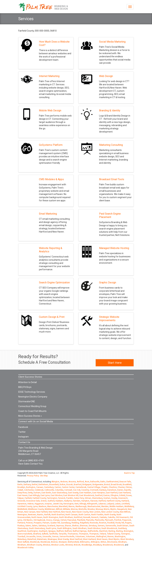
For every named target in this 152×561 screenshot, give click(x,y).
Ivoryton (48, 504)
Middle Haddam (116, 506)
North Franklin (97, 514)
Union (39, 536)
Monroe (74, 509)
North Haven (36, 517)
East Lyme (45, 495)
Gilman (88, 498)
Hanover (93, 501)
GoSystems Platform (51, 144)
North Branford (57, 514)
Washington (120, 536)
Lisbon (118, 504)
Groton (44, 501)
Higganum (39, 504)
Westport (63, 542)
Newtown (32, 514)
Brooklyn (21, 487)
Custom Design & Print (51, 316)
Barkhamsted (112, 482)
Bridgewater (98, 484)
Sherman (84, 526)
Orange (56, 520)
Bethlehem (43, 484)
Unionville (46, 536)
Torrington (125, 534)
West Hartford (76, 539)
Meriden (105, 506)
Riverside (94, 523)
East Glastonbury (59, 493)
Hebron (30, 504)
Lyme (35, 506)
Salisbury (42, 526)
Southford (21, 531)
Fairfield (28, 498)
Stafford (59, 531)
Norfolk (47, 514)
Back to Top (129, 473)
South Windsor (94, 528)
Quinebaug (66, 523)
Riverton (102, 523)
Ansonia (72, 482)
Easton (106, 495)
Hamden (76, 501)
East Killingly (34, 495)
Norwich (94, 517)
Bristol (107, 484)
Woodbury (97, 545)
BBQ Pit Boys (24, 387)
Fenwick (61, 498)
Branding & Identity (109, 110)
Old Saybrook (39, 520)
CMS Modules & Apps (51, 179)
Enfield (122, 495)
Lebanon (102, 504)
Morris (106, 509)
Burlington (30, 487)
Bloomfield (54, 484)
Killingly (83, 504)
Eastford (98, 495)
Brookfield (127, 484)
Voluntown (80, 536)
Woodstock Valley (25, 547)
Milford (59, 509)
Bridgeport (87, 484)
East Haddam (85, 493)
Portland (21, 523)
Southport (43, 531)
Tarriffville (53, 534)
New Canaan (29, 512)
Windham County (34, 545)
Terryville (63, 534)
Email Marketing (48, 213)
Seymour (60, 526)
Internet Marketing (49, 76)
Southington (32, 531)
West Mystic (113, 539)
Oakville (111, 517)
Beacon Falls (125, 482)
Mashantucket (94, 506)
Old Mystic (28, 520)
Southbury (122, 528)
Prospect (38, 523)
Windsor (46, 545)
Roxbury (20, 526)
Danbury (102, 490)
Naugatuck (122, 509)
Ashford (80, 482)
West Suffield (23, 542)
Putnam (45, 523)
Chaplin (104, 487)
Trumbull (21, 536)
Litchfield (126, 504)
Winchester (112, 542)
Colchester (29, 490)
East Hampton (98, 493)
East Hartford (112, 493)
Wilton (103, 542)
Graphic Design (107, 282)
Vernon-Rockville (66, 536)
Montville (83, 509)
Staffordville (93, 531)
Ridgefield (84, 523)
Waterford (31, 539)
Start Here (115, 363)
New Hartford (54, 512)
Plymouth (109, 520)
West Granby (63, 539)
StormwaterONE (26, 401)
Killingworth (92, 504)
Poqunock (126, 520)
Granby (114, 498)
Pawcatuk (71, 520)
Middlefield (22, 509)
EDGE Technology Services (31, 392)
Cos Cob (76, 490)
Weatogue (52, 539)
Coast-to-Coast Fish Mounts (32, 411)
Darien (120, 490)
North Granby (110, 514)
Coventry (85, 490)
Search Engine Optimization (54, 282)
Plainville (90, 520)
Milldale (66, 509)
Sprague (51, 531)
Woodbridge (86, 545)
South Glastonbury (37, 528)
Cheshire (113, 487)
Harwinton (21, 504)
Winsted (69, 545)
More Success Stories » (30, 416)
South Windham (79, 528)
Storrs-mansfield (24, 534)
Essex (129, 495)
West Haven (102, 539)
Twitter (22, 432)
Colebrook (39, 490)
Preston (29, 523)
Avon (87, 482)
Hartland (125, 501)
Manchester (52, 506)
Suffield (45, 534)
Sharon (68, 526)
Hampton (85, 501)
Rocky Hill (119, 523)
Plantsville (99, 520)
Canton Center (68, 487)
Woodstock (108, 545)
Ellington (114, 495)
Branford (77, 484)
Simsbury (93, 526)
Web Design (106, 76)
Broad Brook (116, 484)
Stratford (37, 534)
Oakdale (103, 517)
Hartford (102, 501)
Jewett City (58, 504)
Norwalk (86, 517)
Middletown (50, 509)
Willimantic (85, 542)
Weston (54, 542)
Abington (55, 482)
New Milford (125, 512)
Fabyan (20, 498)
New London (94, 512)
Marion (71, 506)
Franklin (69, 498)
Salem (28, 526)
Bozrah (69, 484)
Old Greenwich (122, 517)
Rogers (128, 523)
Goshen (106, 498)
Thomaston (73, 534)
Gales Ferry (79, 498)
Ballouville (94, 482)
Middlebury (129, 506)
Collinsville (49, 490)
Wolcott (77, 545)
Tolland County (113, 534)
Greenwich (123, 498)
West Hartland (89, 539)
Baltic (103, 482)
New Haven (66, 512)
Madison (42, 506)
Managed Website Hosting (114, 248)
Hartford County (113, 501)
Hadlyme (68, 501)
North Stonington (50, 517)
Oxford (63, 520)
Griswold (21, 501)
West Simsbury (127, 539)
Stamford (103, 531)
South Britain (122, 526)
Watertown (42, 539)
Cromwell (94, 490)
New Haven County (80, 512)
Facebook (23, 427)
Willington (95, 542)
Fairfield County (39, 498)
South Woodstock (109, 528)
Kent (77, 504)
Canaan (39, 487)
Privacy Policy (33, 476)
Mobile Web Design (50, 110)
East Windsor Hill (70, 495)
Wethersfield (73, 542)
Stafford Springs (79, 531)
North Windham (66, 517)
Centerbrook (81, 487)
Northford (78, 517)
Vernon (55, 536)
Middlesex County (36, 509)
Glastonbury (97, 498)
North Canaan (71, 514)
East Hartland (124, 493)
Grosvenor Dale (33, 501)
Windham (122, 542)
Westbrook (34, 542)
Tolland (103, 534)
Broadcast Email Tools (111, 179)
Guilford (51, 501)
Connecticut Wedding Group (32, 406)
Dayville (127, 490)
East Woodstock (86, 495)
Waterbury (21, 539)
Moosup (99, 509)
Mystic (113, 509)
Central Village (93, 487)
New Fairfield (42, 512)
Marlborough (81, 506)
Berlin (20, 484)
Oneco (49, 520)
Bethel (35, 484)
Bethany (27, 484)
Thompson (83, 534)
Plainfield (81, 520)
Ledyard (110, 504)
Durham (37, 493)
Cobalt (20, 490)
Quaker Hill (55, 523)
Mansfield (63, 506)
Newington (22, 514)
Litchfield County (24, 506)
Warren (110, 536)
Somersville (111, 526)
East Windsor (56, 495)
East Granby (73, 493)
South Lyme (51, 528)
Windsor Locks (57, 545)
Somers (101, 526)
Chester (121, 487)
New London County (110, 512)
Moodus (91, 509)
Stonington (128, 531)
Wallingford (101, 536)
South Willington (64, 528)
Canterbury (49, 487)
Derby (30, 493)
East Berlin (46, 493)
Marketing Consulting (111, 144)
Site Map (44, 476)
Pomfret (117, 520)
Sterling (111, 531)
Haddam (59, 501)
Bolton (62, 484)
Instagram (23, 436)
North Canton (84, 514)
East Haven (22, 495)
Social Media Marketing (112, 41)
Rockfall (110, 523)
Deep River (22, 493)
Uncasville (30, 536)
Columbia (59, 490)
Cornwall (68, 490)
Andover (64, 482)
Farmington (52, 498)
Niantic (40, 514)
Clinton (129, 487)
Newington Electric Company (32, 396)
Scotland (51, 526)
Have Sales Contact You (30, 463)
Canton (58, 487)
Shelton (75, 526)
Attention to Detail (27, 382)
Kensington (68, 504)
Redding (75, 523)
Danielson (111, 490)
